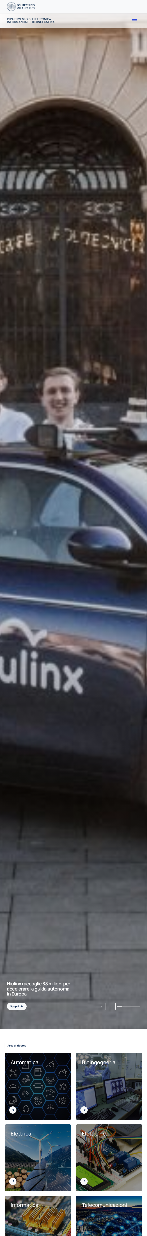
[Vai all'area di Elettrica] (12, 1181)
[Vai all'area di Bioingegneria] (84, 1110)
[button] (102, 1006)
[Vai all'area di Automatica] (12, 1110)
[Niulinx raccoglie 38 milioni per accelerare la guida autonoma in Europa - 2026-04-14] (17, 1006)
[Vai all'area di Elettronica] (84, 1181)
